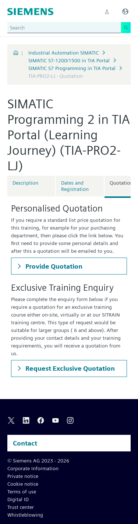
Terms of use (21, 492)
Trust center (20, 507)
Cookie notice (22, 484)
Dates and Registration (75, 186)
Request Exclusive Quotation (69, 368)
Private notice (22, 476)
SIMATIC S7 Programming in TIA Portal (72, 68)
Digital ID (18, 499)
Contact (25, 443)
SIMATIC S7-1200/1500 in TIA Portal (69, 60)
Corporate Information (33, 468)
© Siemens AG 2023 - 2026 (38, 461)
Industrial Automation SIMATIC (63, 53)
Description (25, 183)
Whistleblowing (25, 515)
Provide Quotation (53, 266)
